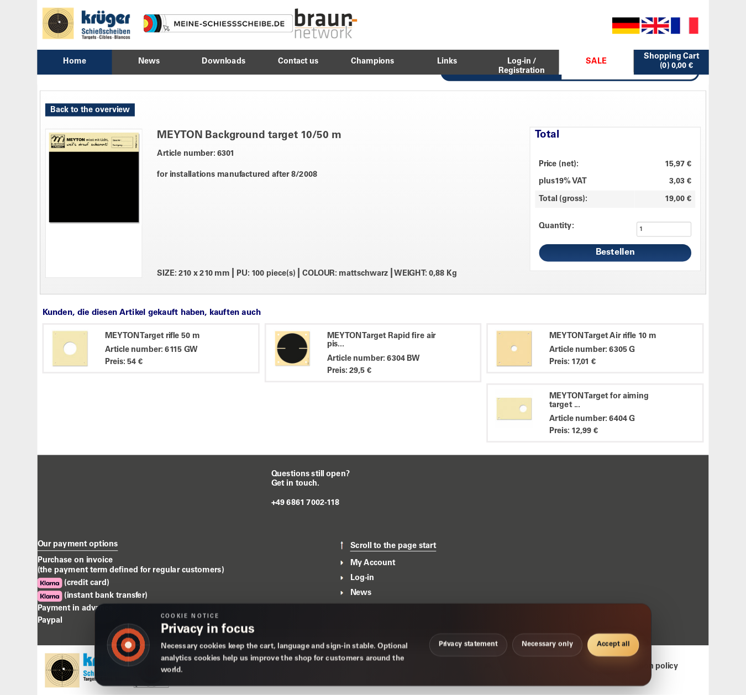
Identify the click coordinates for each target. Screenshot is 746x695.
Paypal (50, 620)
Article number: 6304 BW (373, 358)
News (361, 593)
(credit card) (73, 583)
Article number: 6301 (195, 153)
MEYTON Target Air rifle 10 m (602, 336)
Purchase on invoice (75, 561)
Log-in (362, 578)
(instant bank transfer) (93, 596)
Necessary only (547, 644)
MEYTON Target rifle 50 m (152, 336)
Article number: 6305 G (592, 350)
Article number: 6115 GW (151, 350)
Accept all (613, 644)
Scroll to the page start (393, 546)
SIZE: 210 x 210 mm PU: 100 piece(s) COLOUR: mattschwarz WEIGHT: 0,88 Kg (307, 273)
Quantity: (556, 226)
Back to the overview (90, 110)
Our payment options (78, 545)
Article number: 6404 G (592, 419)
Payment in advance (75, 608)
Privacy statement (468, 644)
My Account (373, 563)
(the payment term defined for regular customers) (131, 571)
